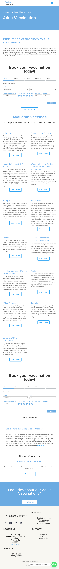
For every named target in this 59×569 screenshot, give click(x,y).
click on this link (42, 445)
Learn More (29, 474)
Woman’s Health (43, 524)
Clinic (31, 87)
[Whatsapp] (54, 564)
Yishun (15, 538)
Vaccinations (43, 520)
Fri (29, 93)
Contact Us (29, 502)
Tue (21, 93)
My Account (44, 536)
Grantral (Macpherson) (15, 536)
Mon (19, 93)
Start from (37, 93)
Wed (24, 93)
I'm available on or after (9, 93)
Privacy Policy (16, 556)
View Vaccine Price (29, 109)
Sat (32, 93)
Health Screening (43, 518)
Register (43, 534)
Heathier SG (43, 522)
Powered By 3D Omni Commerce (29, 565)
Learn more (15, 155)
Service (5, 87)
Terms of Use (15, 554)
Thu (27, 93)
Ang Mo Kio (15, 540)
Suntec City (15, 534)
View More (15, 544)
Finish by (45, 93)
